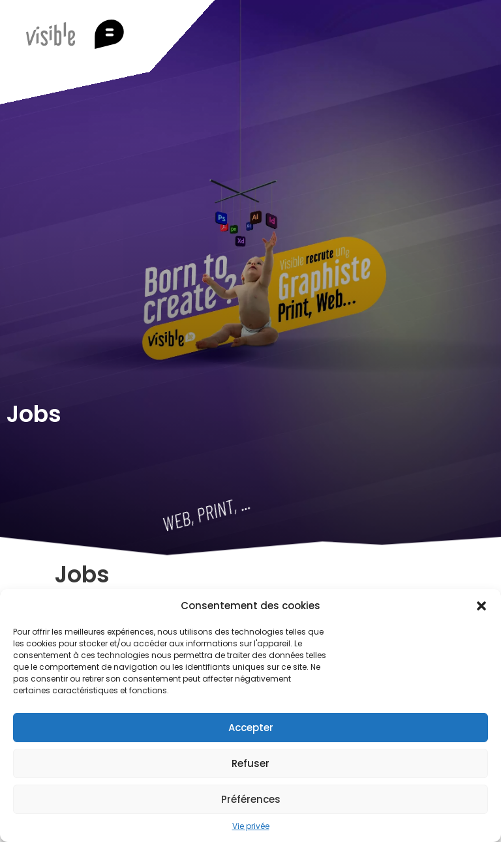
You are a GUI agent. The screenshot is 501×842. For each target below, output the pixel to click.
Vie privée (250, 826)
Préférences (251, 799)
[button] (481, 605)
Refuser (250, 763)
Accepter (250, 727)
